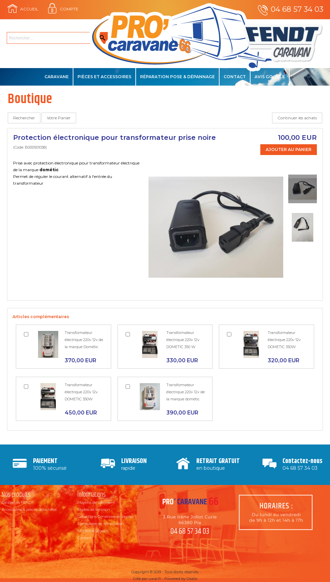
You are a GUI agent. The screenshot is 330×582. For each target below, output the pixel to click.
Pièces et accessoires (104, 76)
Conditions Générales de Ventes (105, 516)
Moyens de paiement (96, 502)
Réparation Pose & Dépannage (177, 76)
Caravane (56, 76)
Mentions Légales (92, 530)
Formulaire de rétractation (100, 523)
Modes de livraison (93, 509)
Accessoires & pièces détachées (29, 509)
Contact (235, 76)
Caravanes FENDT (18, 502)
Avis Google (270, 76)
